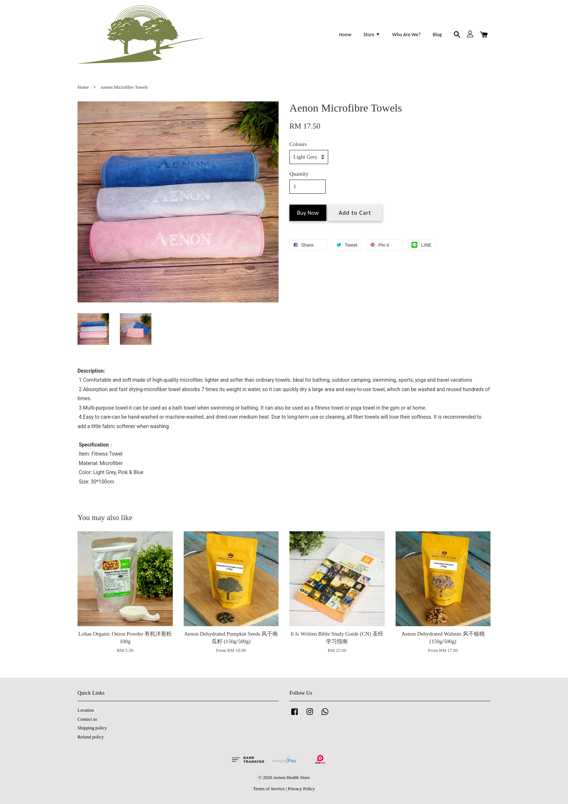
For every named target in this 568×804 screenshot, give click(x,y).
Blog (437, 35)
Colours (298, 144)
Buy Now (308, 212)
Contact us (87, 719)
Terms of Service (269, 788)
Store (371, 35)
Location (86, 710)
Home (345, 35)
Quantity (299, 174)
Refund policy (91, 737)
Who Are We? (406, 35)
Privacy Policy (301, 788)
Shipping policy (92, 727)
